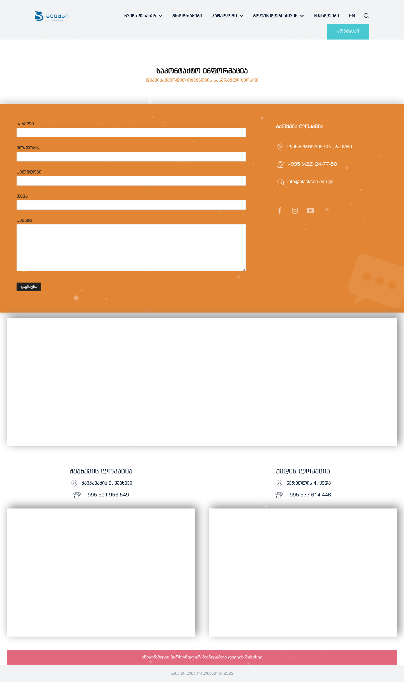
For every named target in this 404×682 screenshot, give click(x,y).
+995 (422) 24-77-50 (312, 164)
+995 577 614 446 (308, 495)
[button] (366, 15)
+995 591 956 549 (106, 495)
